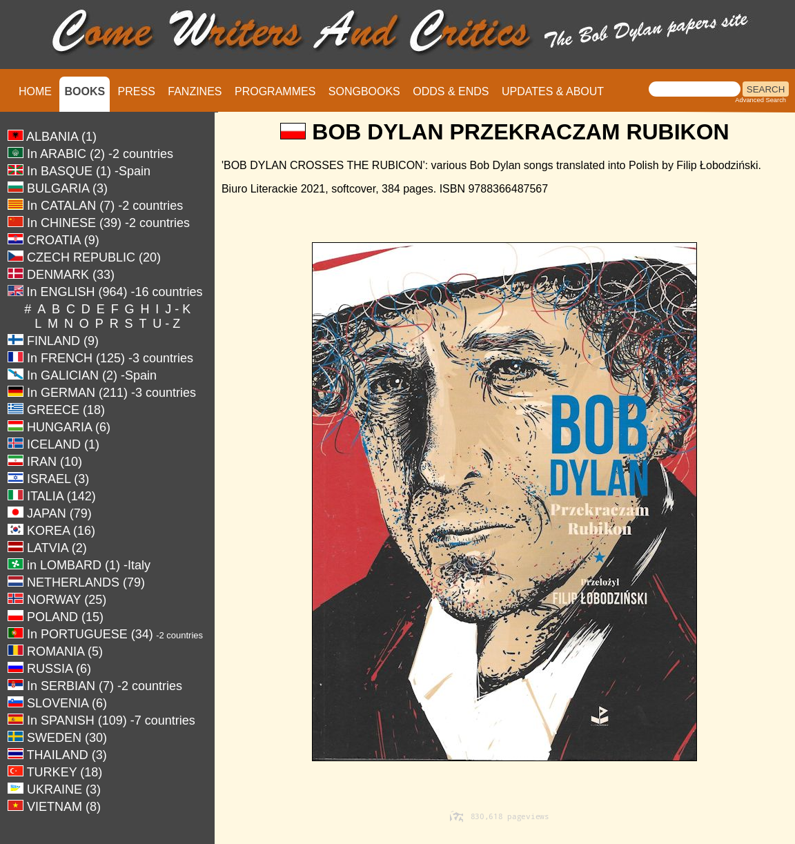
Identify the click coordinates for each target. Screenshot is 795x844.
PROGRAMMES (275, 91)
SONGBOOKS (364, 91)
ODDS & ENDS (451, 91)
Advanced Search (760, 100)
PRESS (136, 91)
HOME (35, 91)
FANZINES (195, 91)
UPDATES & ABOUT (553, 91)
